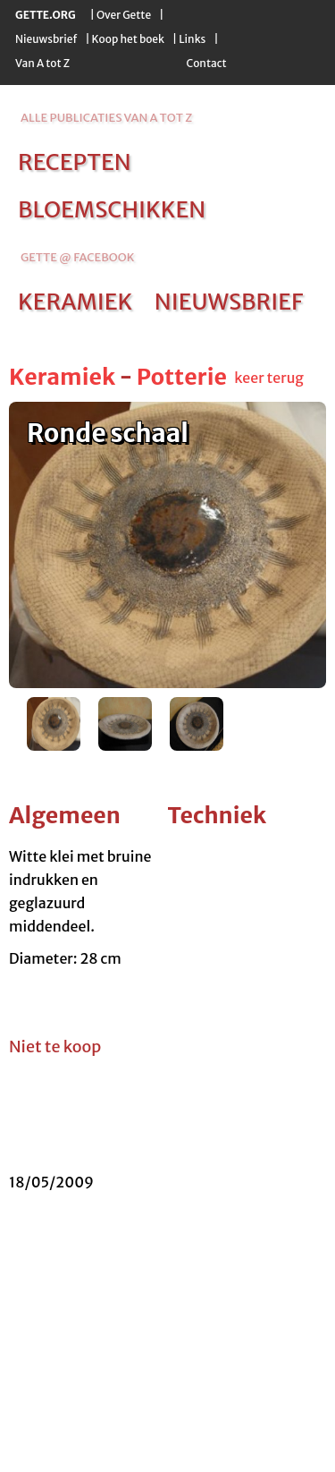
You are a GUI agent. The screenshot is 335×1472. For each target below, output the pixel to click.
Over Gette (123, 14)
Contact (206, 63)
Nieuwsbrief (46, 39)
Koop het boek (128, 39)
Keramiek (62, 376)
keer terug (269, 378)
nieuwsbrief (229, 301)
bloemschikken (111, 209)
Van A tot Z (42, 63)
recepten (74, 162)
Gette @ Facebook (77, 257)
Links (192, 39)
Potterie (182, 376)
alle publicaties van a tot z (106, 117)
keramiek (75, 301)
